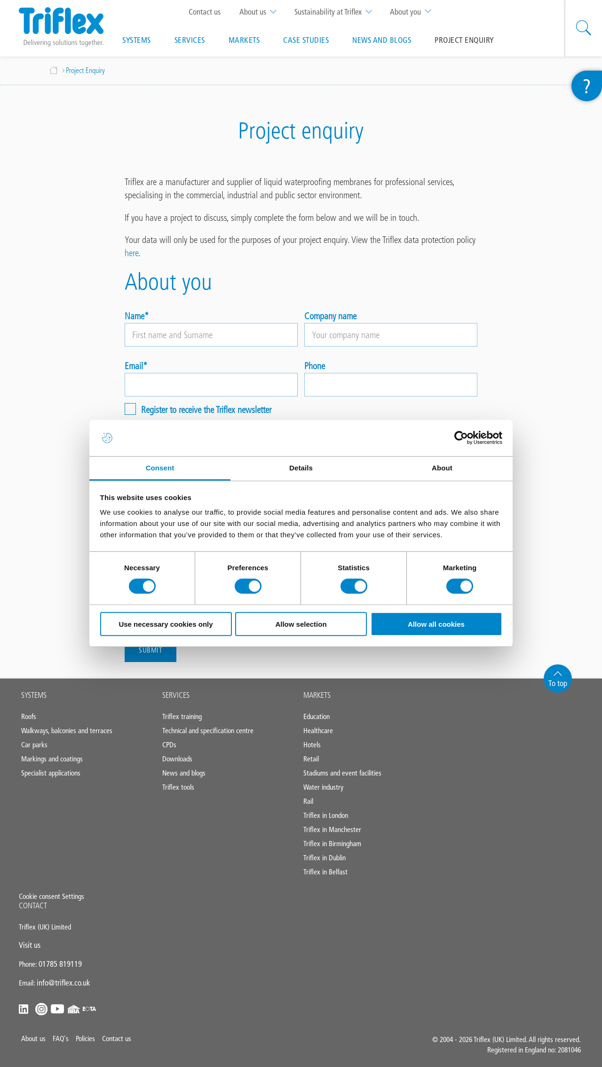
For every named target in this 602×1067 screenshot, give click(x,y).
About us (262, 12)
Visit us (29, 945)
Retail (311, 758)
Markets (244, 40)
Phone (314, 366)
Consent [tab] (160, 468)
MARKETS (317, 695)
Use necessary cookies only (166, 624)
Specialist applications (50, 772)
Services (189, 40)
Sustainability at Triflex (337, 12)
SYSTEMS (34, 695)
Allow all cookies (436, 624)
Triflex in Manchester (332, 829)
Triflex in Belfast (325, 871)
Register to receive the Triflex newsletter (206, 409)
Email (134, 366)
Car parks (34, 744)
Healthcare (318, 730)
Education (316, 716)
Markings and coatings (52, 758)
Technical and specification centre (207, 730)
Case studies (306, 40)
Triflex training (182, 716)
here (131, 253)
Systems (136, 40)
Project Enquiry (464, 40)
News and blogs (381, 40)
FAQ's (61, 1038)
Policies (85, 1038)
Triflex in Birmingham (332, 843)
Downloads (177, 758)
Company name (330, 316)
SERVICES (176, 695)
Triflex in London (325, 815)
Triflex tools (178, 787)
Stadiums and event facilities (342, 772)
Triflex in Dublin (324, 857)
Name (134, 316)
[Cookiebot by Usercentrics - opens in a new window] (461, 438)
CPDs (169, 744)
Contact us (205, 11)
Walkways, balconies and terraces (66, 730)
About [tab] (442, 468)
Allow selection (300, 624)
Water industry (323, 787)
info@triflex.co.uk (63, 982)
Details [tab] (301, 468)
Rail (308, 801)
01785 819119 (60, 964)
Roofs (28, 716)
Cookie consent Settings (51, 896)
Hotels (312, 744)
